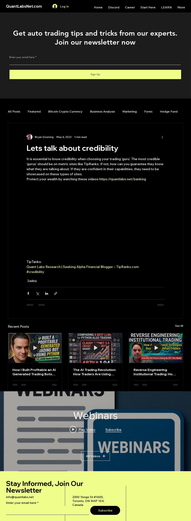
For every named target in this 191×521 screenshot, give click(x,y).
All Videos (95, 456)
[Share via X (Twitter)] (37, 293)
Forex (148, 111)
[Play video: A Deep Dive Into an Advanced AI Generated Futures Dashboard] (82, 429)
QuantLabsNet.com (24, 6)
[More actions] (162, 137)
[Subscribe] (105, 510)
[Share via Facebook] (28, 293)
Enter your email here (22, 57)
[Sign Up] (95, 74)
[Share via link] (55, 293)
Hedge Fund (169, 111)
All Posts (14, 111)
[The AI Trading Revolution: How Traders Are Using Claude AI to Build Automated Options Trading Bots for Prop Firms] (96, 348)
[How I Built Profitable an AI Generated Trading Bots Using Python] (35, 348)
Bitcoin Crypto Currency (65, 111)
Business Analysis (102, 111)
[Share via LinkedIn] (46, 293)
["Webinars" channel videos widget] (95, 431)
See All (179, 325)
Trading (32, 280)
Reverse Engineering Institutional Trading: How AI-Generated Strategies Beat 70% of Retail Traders (155, 372)
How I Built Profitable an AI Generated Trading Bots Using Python (34, 372)
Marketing (129, 111)
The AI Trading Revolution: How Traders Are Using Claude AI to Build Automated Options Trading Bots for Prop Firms (95, 372)
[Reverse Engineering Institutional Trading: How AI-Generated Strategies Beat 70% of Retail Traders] (156, 348)
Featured (34, 111)
